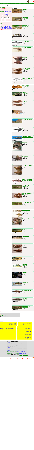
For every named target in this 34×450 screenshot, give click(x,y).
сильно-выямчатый (3, 16)
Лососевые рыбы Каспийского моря (28, 338)
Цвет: (1, 24)
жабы (4, 356)
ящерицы (19, 356)
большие (11, 356)
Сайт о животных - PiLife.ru (17, 360)
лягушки (6, 356)
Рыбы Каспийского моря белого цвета (3, 327)
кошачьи (25, 356)
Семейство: (2, 26)
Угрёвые (9, 26)
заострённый (7, 18)
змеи (8, 356)
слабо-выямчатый (6, 13)
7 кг (6, 10)
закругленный (2, 18)
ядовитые (2, 356)
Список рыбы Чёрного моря (17, 342)
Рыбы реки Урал (14, 359)
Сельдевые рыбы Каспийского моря (28, 329)
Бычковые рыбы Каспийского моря (28, 333)
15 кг (9, 10)
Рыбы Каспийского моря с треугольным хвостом (21, 329)
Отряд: (1, 25)
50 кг (10, 10)
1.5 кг (1, 10)
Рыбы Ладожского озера (26, 359)
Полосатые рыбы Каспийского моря (26, 322)
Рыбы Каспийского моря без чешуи (12, 322)
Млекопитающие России (6, 3)
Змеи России (16, 3)
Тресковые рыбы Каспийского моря (28, 332)
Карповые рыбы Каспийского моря (28, 330)
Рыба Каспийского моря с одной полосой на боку (27, 323)
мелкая (8, 11)
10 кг (7, 10)
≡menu (1, 3)
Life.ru (31, 1)
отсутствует (5, 11)
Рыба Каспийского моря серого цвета (3, 330)
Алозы (7, 26)
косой (1, 20)
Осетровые (5, 26)
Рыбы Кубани (22, 359)
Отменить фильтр (4, 8)
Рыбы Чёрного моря (22, 3)
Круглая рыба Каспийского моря (10, 329)
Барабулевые (2, 28)
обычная (10, 11)
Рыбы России (12, 3)
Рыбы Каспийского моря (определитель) (3, 322)
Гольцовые (5, 28)
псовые (14, 356)
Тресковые (7, 27)
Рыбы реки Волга (10, 359)
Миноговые (10, 28)
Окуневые (8, 28)
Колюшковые (10, 27)
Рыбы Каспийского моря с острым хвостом (20, 330)
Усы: (1, 23)
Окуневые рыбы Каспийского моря (28, 336)
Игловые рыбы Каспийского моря (28, 339)
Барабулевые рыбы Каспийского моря (28, 335)
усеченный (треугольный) (7, 16)
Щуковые (5, 27)
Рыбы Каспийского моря (28, 3)
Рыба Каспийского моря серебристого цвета (4, 329)
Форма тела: (2, 22)
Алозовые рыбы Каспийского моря (28, 327)
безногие (29, 356)
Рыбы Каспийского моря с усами (20, 322)
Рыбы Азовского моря (18, 359)
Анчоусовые (2, 27)
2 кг (2, 10)
